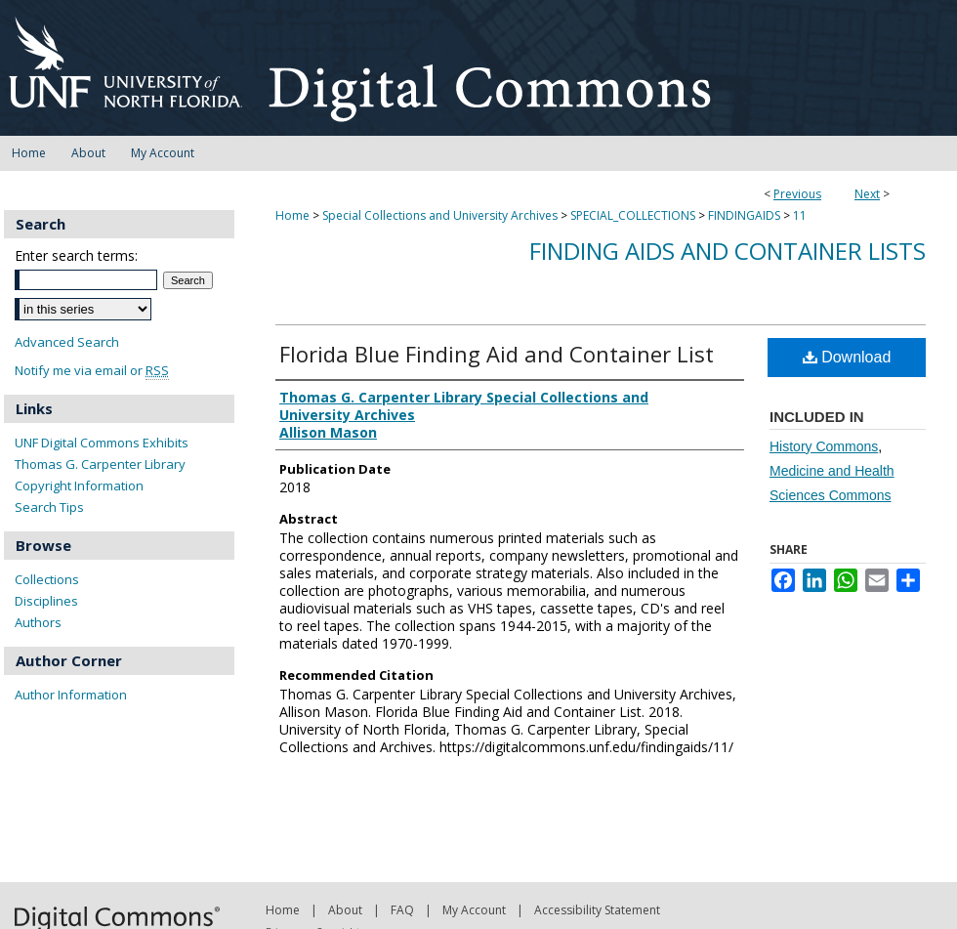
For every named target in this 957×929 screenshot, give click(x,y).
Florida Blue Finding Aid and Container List (496, 353)
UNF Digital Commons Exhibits (101, 442)
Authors (38, 622)
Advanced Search (67, 342)
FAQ (402, 910)
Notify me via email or (92, 370)
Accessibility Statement (597, 910)
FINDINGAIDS (744, 215)
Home (292, 215)
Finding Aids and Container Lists (727, 250)
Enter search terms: (76, 255)
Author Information (71, 694)
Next (867, 194)
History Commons (824, 446)
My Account (474, 910)
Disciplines (46, 601)
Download (847, 357)
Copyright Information (79, 485)
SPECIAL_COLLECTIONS (632, 215)
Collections (47, 579)
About (345, 910)
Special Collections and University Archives (440, 215)
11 (800, 215)
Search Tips (49, 507)
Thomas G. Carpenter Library (100, 464)
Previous (797, 194)
